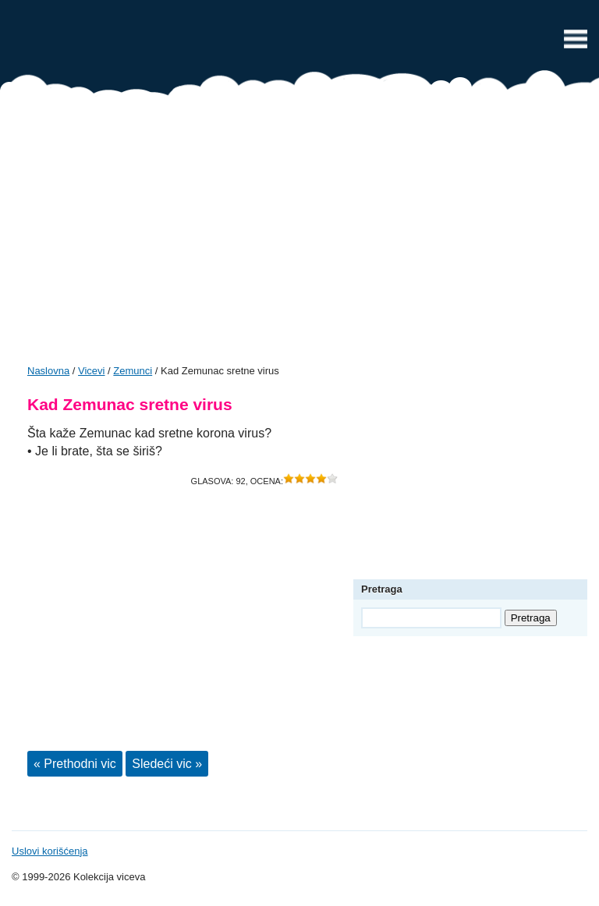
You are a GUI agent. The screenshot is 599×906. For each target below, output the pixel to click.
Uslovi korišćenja (50, 851)
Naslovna (48, 371)
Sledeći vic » (167, 763)
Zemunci (132, 371)
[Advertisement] (299, 235)
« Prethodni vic (75, 763)
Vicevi (299, 42)
